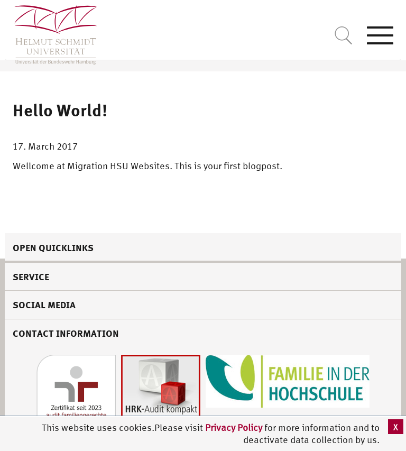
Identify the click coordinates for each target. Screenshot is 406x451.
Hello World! (60, 110)
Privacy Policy (234, 427)
